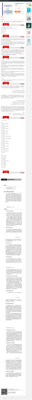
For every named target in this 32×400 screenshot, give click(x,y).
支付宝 (23, 13)
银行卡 (20, 13)
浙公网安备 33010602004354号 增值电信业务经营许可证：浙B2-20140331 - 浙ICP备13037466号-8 (13, 398)
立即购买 (17, 11)
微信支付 (18, 13)
